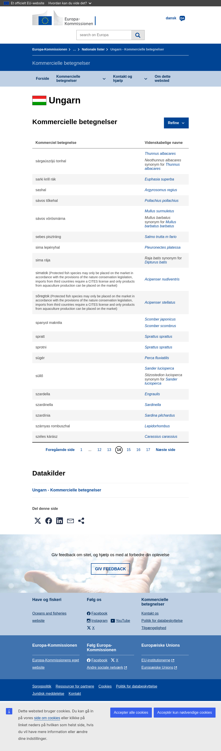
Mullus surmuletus (159, 211)
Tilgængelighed (153, 628)
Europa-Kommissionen (49, 49)
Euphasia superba (159, 179)
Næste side (165, 450)
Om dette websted (163, 79)
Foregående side (60, 450)
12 (100, 450)
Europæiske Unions (157, 667)
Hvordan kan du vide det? (69, 3)
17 (148, 450)
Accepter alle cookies (131, 712)
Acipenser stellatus (160, 302)
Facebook (97, 660)
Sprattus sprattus (158, 336)
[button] (37, 520)
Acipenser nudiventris (162, 279)
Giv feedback (110, 569)
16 (139, 450)
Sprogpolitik (41, 686)
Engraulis (152, 394)
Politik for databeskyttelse (162, 621)
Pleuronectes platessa (163, 247)
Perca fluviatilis (157, 358)
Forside (42, 78)
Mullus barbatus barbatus (160, 224)
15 (129, 450)
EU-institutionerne (155, 660)
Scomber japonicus (160, 319)
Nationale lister (93, 49)
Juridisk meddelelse (48, 694)
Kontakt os (150, 613)
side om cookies (47, 718)
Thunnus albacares (160, 153)
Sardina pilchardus (160, 415)
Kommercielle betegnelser (68, 79)
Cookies (105, 686)
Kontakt (75, 694)
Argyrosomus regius (161, 190)
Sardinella (153, 405)
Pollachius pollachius (162, 201)
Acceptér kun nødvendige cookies (184, 712)
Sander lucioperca (159, 368)
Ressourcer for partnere (75, 686)
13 (109, 450)
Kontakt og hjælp (122, 79)
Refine (173, 123)
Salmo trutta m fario (161, 237)
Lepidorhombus (157, 426)
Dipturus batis (156, 262)
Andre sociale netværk (105, 667)
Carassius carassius (161, 436)
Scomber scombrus (160, 326)
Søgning (137, 35)
